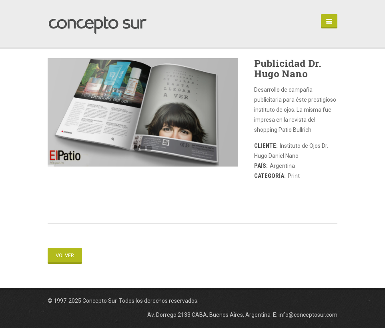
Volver (65, 255)
